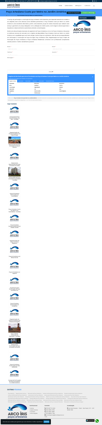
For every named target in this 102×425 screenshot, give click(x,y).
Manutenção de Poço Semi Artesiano (16, 396)
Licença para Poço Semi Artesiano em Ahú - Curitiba (14, 118)
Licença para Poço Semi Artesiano (71, 395)
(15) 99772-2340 (33, 1)
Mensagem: (10, 57)
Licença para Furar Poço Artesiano (35, 395)
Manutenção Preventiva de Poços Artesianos (35, 396)
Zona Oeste (28, 81)
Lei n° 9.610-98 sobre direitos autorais (34, 100)
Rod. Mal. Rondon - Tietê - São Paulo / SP (16, 1)
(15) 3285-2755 (50, 410)
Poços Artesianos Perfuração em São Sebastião (14, 366)
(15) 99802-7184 (50, 413)
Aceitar (46, 421)
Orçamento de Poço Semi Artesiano (78, 396)
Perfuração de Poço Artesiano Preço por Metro (53, 400)
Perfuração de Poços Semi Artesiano (35, 401)
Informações (33, 413)
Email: (54, 46)
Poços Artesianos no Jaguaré (14, 272)
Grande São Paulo (50, 81)
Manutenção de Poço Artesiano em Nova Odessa (14, 146)
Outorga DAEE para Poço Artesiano (37, 398)
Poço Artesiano (11, 393)
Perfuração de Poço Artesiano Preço (34, 400)
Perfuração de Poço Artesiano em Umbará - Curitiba (15, 179)
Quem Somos (69, 5)
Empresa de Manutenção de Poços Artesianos (53, 393)
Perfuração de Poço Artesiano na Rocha (16, 400)
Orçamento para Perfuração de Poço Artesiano (18, 398)
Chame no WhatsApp (88, 12)
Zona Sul (35, 81)
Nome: (9, 46)
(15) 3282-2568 (50, 411)
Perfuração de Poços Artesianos (35, 393)
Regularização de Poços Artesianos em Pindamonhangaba (14, 320)
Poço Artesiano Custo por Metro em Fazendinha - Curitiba (14, 210)
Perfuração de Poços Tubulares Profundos (54, 401)
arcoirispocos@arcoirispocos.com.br (48, 1)
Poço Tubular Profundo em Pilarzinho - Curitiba (14, 335)
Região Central (12, 81)
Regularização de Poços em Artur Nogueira (14, 242)
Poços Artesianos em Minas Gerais (14, 257)
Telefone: (10, 52)
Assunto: (54, 52)
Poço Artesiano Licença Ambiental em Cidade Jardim (14, 226)
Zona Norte (20, 81)
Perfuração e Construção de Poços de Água (73, 401)
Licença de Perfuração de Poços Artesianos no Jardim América (14, 381)
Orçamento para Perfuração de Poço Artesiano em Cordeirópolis (14, 289)
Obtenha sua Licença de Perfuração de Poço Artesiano (57, 396)
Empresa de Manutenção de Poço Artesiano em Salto (14, 164)
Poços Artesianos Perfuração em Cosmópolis (14, 195)
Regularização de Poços (21, 393)
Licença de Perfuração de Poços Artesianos (17, 395)
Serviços (78, 5)
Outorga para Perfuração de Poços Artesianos (77, 398)
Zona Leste (41, 81)
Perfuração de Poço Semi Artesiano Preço (73, 400)
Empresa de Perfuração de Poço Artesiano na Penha (14, 346)
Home (60, 5)
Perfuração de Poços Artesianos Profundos (17, 401)
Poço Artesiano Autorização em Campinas (14, 305)
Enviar (51, 71)
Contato (87, 5)
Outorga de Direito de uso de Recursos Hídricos (56, 398)
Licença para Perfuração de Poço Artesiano (53, 395)
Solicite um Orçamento (74, 12)
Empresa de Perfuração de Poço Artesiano (73, 393)
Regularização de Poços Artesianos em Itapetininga (14, 134)
